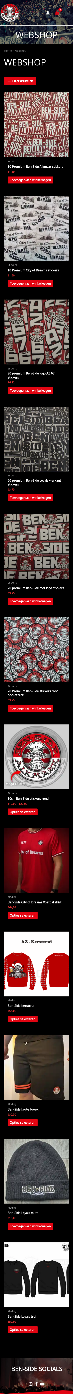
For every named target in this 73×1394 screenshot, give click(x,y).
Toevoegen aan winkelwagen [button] (30, 180)
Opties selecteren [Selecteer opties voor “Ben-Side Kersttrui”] (22, 1019)
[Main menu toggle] (69, 13)
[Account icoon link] (48, 13)
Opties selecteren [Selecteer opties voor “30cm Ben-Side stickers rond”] (22, 812)
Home (8, 51)
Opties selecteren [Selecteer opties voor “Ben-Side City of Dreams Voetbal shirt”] (22, 915)
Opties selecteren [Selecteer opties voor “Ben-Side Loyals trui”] (22, 1330)
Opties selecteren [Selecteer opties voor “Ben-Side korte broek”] (22, 1122)
